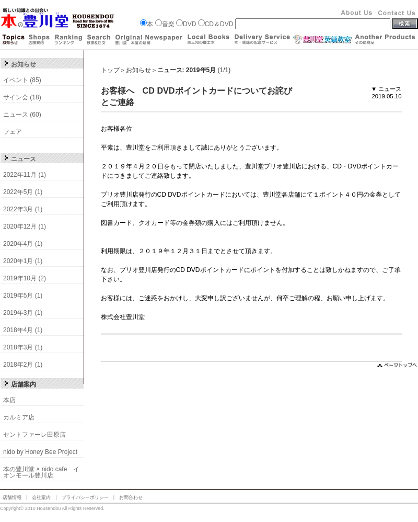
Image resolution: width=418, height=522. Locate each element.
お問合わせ (131, 497)
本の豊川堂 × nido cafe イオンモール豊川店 (41, 472)
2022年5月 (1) (22, 192)
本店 (9, 400)
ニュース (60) (22, 114)
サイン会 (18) (22, 97)
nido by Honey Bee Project (40, 452)
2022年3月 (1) (22, 209)
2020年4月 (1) (22, 243)
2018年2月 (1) (22, 364)
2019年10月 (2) (24, 278)
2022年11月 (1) (24, 174)
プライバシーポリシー (85, 497)
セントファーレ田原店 (34, 434)
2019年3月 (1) (22, 312)
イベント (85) (22, 80)
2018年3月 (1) (22, 347)
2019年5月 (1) (22, 295)
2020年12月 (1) (24, 226)
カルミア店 (18, 417)
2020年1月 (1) (22, 261)
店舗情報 (12, 497)
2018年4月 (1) (22, 330)
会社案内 (41, 497)
